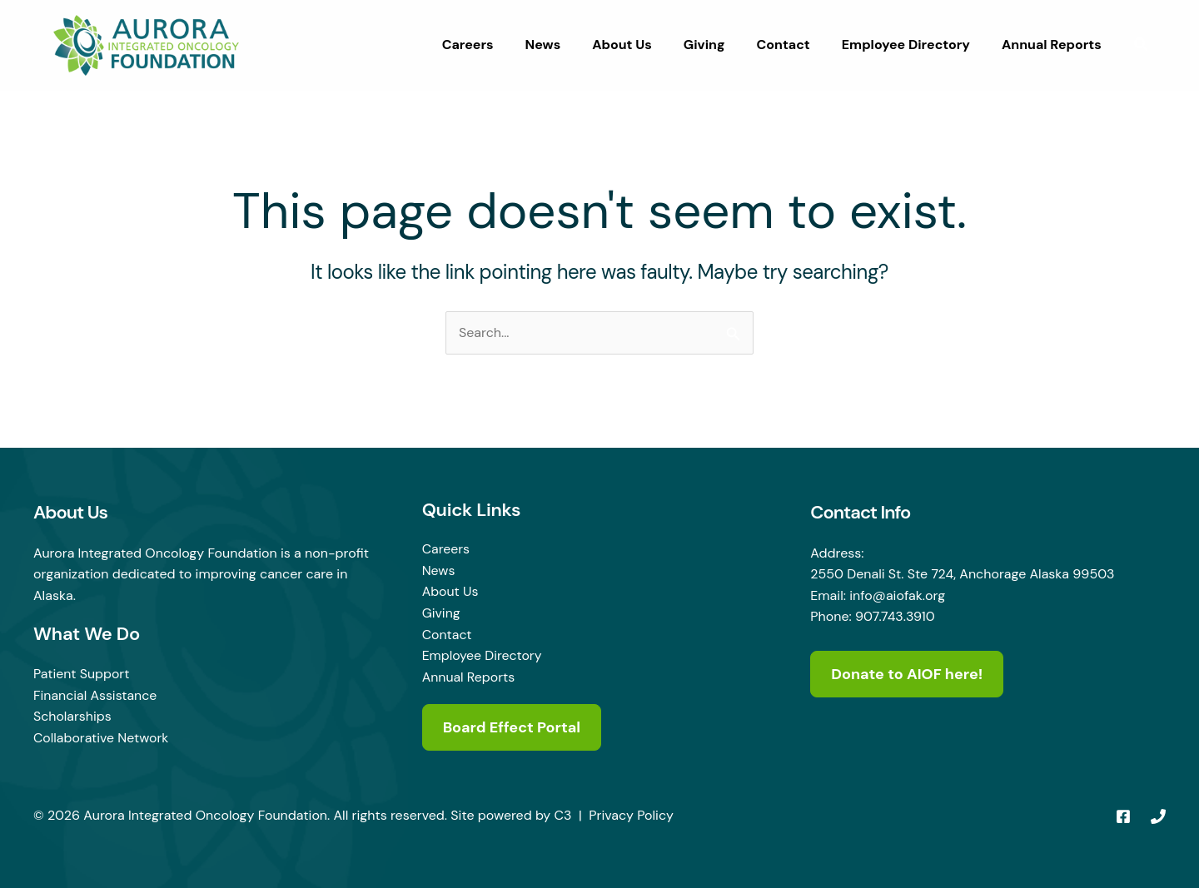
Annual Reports (1054, 44)
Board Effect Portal (512, 727)
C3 (563, 815)
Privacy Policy (631, 815)
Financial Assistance (95, 695)
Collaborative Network (101, 738)
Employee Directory (913, 44)
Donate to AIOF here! (907, 674)
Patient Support (81, 673)
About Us (644, 44)
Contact (795, 44)
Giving (722, 44)
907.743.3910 (895, 616)
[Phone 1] (1158, 816)
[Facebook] (1123, 816)
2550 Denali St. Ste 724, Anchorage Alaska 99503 (962, 574)
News (571, 44)
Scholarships (72, 716)
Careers (500, 44)
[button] (1141, 47)
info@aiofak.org (897, 595)
